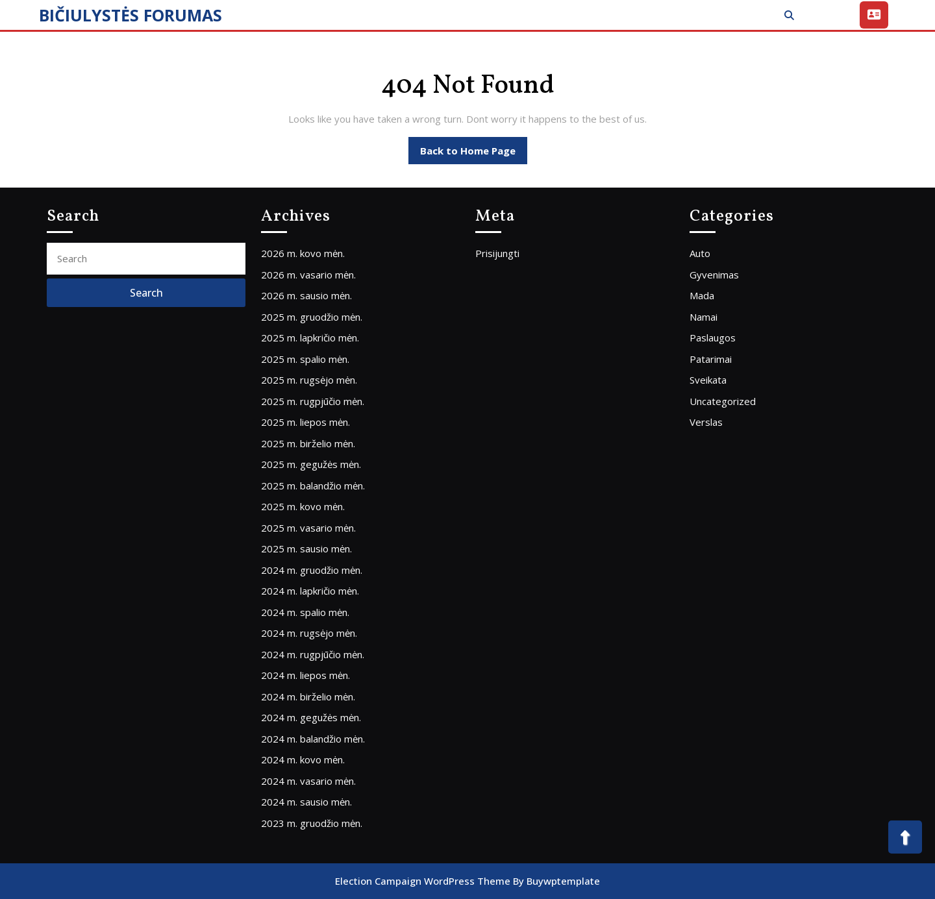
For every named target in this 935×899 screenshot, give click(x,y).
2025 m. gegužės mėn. (311, 464)
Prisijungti (497, 253)
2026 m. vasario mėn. (308, 274)
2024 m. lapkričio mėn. (310, 590)
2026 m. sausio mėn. (306, 295)
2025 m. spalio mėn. (305, 358)
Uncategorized (723, 401)
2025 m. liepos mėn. (305, 421)
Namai (703, 316)
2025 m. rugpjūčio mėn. (312, 401)
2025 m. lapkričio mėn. (310, 337)
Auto (700, 253)
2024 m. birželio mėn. (308, 696)
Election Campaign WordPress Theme (422, 880)
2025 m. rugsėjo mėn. (309, 379)
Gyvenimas (714, 274)
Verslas (706, 421)
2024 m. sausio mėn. (306, 801)
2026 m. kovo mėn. (303, 253)
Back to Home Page (473, 154)
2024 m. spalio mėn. (305, 612)
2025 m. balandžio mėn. (313, 485)
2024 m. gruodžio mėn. (311, 569)
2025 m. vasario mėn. (308, 527)
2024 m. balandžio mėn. (313, 738)
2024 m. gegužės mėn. (311, 717)
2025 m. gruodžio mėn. (311, 316)
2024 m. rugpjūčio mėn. (312, 654)
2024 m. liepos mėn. (305, 675)
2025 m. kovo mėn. (303, 506)
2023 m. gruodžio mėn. (311, 823)
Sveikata (708, 379)
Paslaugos (713, 337)
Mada (702, 295)
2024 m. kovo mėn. (303, 759)
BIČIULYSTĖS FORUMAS (130, 15)
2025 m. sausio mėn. (306, 548)
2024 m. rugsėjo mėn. (309, 632)
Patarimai (711, 358)
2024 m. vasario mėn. (308, 780)
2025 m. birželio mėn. (308, 443)
